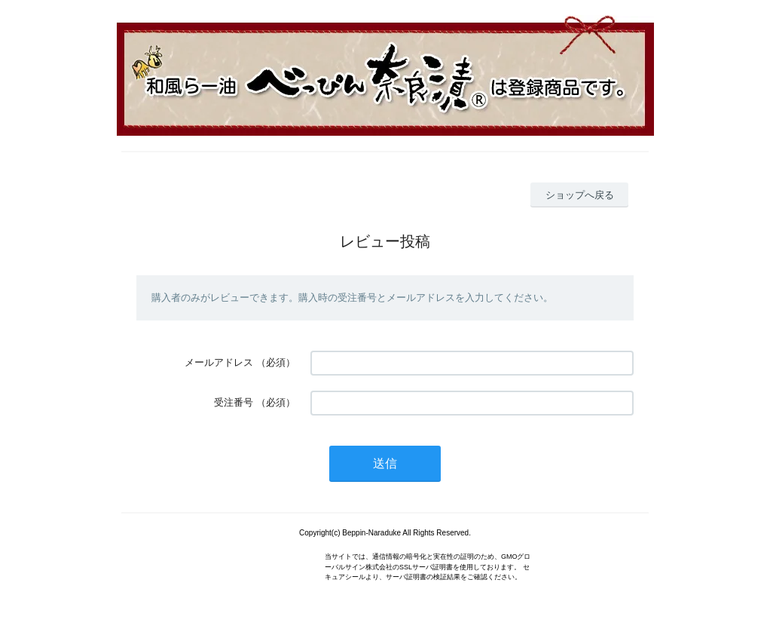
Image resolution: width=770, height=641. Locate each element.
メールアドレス (219, 362)
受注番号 (233, 402)
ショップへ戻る (579, 195)
